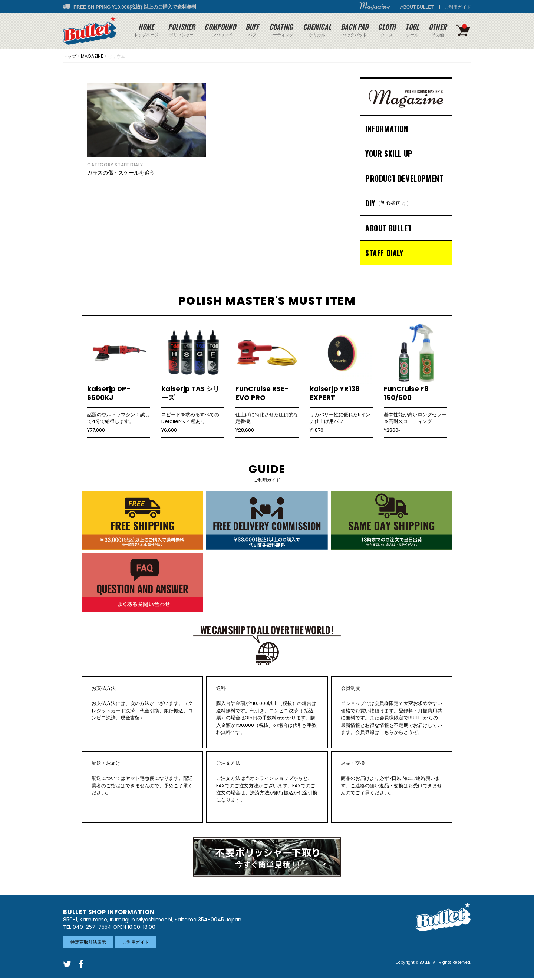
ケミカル (317, 30)
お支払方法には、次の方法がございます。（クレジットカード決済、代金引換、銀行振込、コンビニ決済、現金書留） (142, 703)
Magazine (374, 6)
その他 (437, 30)
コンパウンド (219, 30)
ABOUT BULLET (417, 7)
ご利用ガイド (457, 7)
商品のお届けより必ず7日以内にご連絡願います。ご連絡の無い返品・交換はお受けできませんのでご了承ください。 (391, 778)
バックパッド (354, 30)
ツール (412, 30)
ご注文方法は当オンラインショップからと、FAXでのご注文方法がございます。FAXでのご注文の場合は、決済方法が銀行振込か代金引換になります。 (267, 781)
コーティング (281, 30)
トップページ (146, 30)
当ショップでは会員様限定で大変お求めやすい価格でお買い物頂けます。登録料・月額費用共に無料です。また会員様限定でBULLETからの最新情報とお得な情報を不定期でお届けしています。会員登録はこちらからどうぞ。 (391, 710)
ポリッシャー (181, 30)
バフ (252, 30)
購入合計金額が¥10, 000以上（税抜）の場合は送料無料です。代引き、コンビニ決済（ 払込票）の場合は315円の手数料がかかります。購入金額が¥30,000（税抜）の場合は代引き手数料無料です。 (267, 710)
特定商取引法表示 (88, 942)
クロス (387, 30)
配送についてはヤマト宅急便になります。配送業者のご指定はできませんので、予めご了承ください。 (142, 778)
